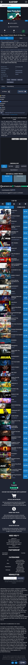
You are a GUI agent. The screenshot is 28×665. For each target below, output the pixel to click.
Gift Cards (20, 564)
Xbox (8, 563)
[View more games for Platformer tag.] (14, 80)
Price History (10, 86)
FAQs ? (14, 545)
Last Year (11, 166)
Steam (16, 74)
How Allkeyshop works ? (14, 540)
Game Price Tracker (20, 561)
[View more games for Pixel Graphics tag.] (10, 82)
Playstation (8, 566)
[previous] (1, 20)
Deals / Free (20, 566)
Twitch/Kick (5, 553)
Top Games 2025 (20, 569)
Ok (12, 662)
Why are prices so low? (14, 541)
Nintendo (8, 570)
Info (7, 38)
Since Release (4, 166)
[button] (11, 98)
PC (8, 560)
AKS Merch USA (20, 570)
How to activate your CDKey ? (14, 544)
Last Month (23, 166)
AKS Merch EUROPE (20, 571)
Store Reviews (20, 567)
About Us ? (14, 538)
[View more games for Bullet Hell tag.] (20, 80)
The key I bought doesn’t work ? (14, 543)
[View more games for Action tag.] (9, 80)
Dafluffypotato (18, 70)
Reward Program (20, 563)
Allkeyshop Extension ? (14, 547)
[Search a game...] (14, 5)
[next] (26, 20)
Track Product (14, 170)
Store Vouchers (20, 560)
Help (22, 662)
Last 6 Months (17, 166)
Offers (3, 86)
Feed (21, 38)
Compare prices (13, 114)
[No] (26, 659)
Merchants (5, 554)
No (16, 662)
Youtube (23, 553)
